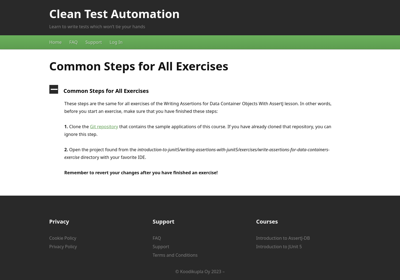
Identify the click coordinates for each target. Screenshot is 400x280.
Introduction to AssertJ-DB (283, 238)
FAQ (73, 42)
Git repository (104, 127)
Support (93, 42)
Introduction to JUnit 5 (279, 247)
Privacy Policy (63, 247)
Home (55, 42)
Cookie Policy (62, 238)
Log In (116, 42)
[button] (200, 91)
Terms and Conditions (175, 255)
